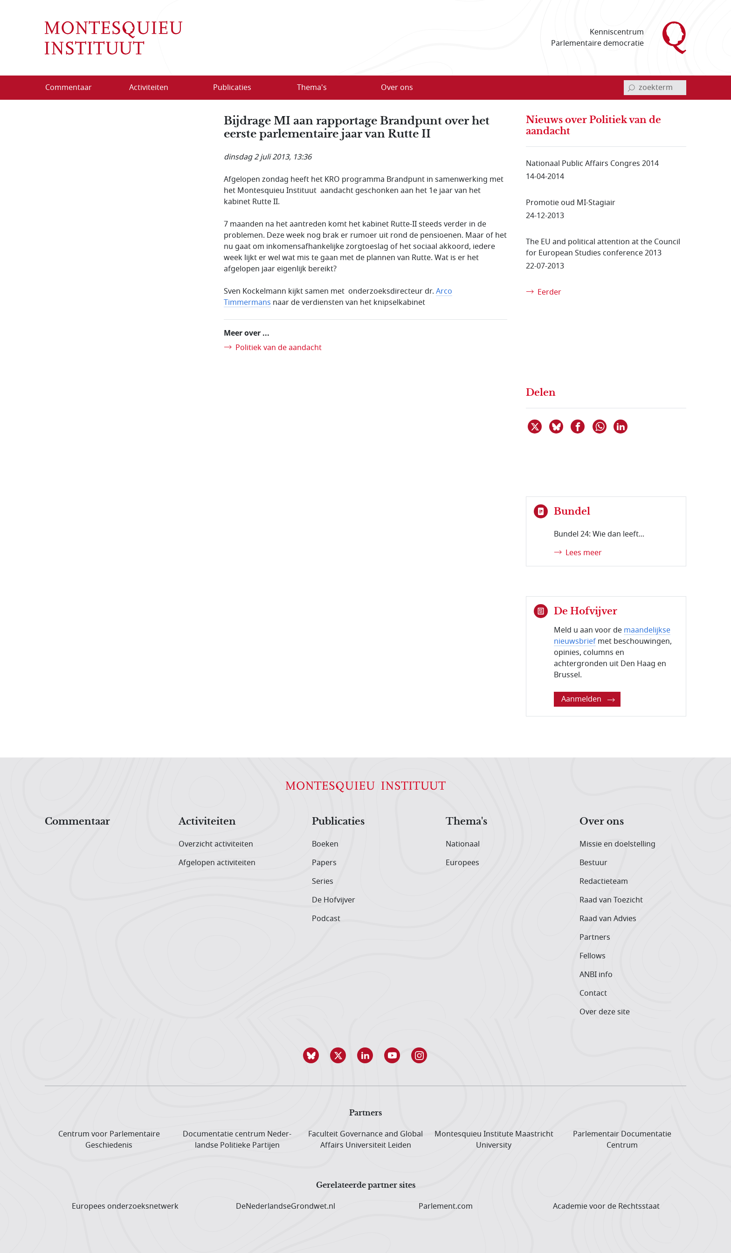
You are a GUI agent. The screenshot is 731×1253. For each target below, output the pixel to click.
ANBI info (596, 974)
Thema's (466, 821)
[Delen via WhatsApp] (600, 427)
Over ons (601, 821)
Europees (462, 862)
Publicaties (338, 821)
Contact (593, 993)
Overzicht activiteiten (216, 844)
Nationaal (463, 844)
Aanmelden (588, 699)
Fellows (592, 956)
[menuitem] (74, 88)
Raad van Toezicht (611, 900)
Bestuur (593, 862)
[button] (311, 1055)
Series (322, 881)
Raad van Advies (607, 918)
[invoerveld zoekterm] (655, 87)
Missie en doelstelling (617, 844)
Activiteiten (207, 821)
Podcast (326, 918)
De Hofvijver (333, 900)
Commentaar (77, 821)
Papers (324, 862)
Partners (594, 937)
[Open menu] (178, 88)
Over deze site (604, 1012)
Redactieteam (603, 881)
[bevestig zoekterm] (631, 87)
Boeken (325, 844)
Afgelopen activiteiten (217, 862)
